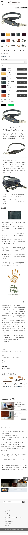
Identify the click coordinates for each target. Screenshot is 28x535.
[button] (2, 383)
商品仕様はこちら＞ (5, 99)
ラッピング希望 (4, 59)
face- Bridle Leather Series (21, 7)
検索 (23, 502)
